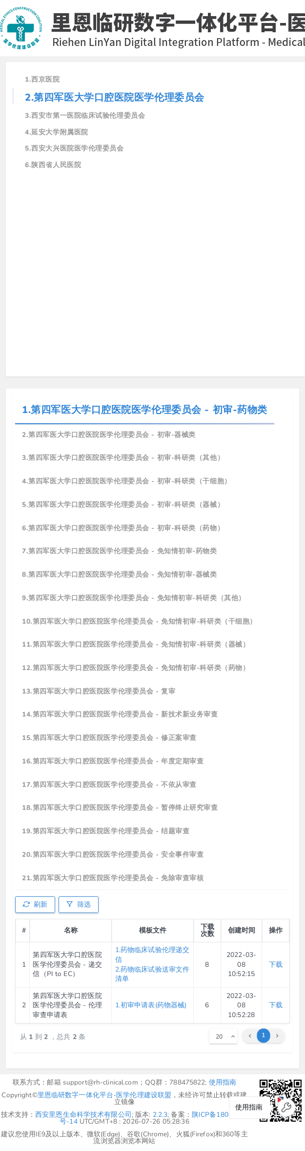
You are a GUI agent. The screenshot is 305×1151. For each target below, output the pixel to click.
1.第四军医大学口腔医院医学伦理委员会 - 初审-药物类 (144, 409)
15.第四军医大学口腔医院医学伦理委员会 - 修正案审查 (109, 737)
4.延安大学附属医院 (56, 132)
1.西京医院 (42, 79)
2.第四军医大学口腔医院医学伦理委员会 (114, 97)
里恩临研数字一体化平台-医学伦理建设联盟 (105, 1095)
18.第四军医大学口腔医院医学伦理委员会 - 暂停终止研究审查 (120, 807)
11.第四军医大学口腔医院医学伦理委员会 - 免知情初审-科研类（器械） (135, 644)
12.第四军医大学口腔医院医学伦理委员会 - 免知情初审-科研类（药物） (135, 668)
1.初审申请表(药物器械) (151, 1005)
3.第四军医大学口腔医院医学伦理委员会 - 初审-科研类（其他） (123, 457)
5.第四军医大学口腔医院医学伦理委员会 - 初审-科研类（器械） (123, 504)
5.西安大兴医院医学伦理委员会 (74, 148)
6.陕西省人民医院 (53, 165)
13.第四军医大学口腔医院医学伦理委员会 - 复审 (98, 691)
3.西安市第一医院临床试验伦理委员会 (85, 115)
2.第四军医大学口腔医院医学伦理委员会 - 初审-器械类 (109, 434)
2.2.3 (160, 1114)
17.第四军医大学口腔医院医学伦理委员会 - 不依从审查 (109, 784)
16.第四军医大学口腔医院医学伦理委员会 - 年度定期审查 (112, 761)
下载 (276, 964)
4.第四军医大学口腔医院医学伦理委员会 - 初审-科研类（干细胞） (126, 481)
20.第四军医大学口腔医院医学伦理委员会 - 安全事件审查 (112, 854)
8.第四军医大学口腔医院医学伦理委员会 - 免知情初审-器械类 (119, 574)
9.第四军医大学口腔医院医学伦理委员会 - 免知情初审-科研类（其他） (133, 598)
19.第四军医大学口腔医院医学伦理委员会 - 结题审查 (105, 831)
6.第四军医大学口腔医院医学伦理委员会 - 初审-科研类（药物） (123, 528)
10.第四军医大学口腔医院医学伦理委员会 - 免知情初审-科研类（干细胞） (139, 621)
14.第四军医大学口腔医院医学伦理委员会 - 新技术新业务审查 (120, 714)
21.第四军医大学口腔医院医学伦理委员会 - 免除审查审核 (112, 878)
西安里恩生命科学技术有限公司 (83, 1114)
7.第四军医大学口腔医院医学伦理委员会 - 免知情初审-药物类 (119, 551)
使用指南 (223, 1082)
